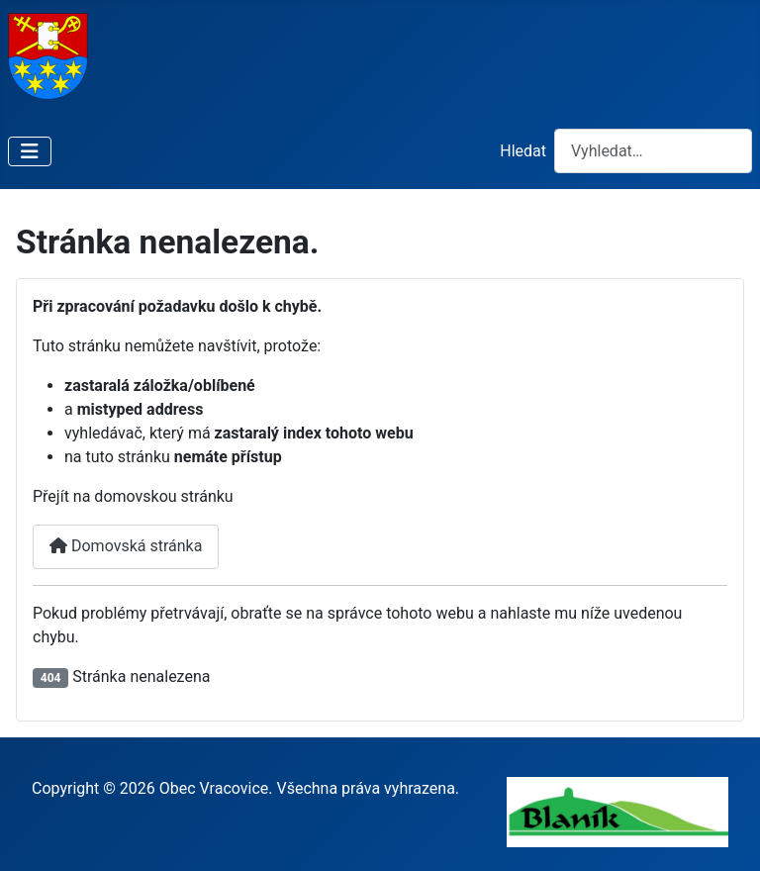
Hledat (523, 151)
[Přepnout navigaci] (29, 151)
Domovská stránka (125, 545)
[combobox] (653, 151)
